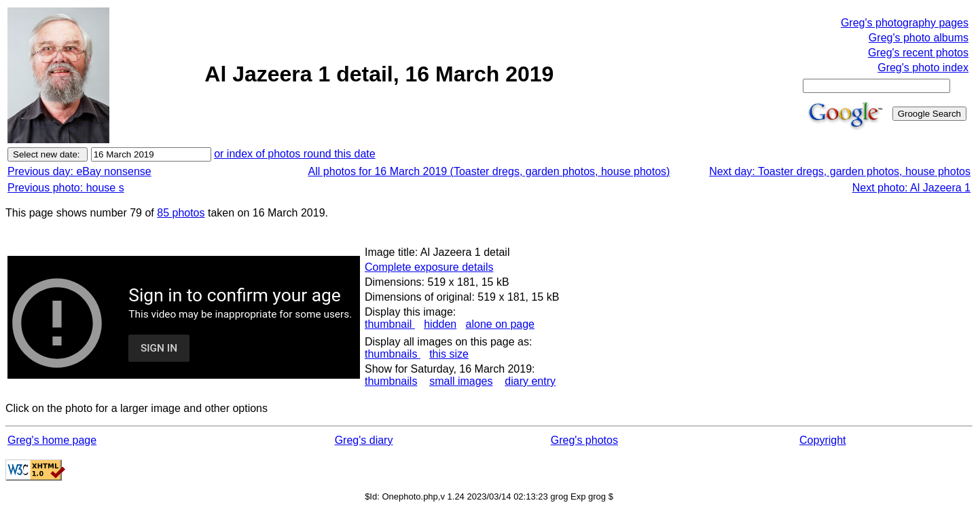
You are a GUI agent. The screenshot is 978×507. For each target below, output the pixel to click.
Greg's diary (364, 440)
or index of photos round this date (295, 153)
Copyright (822, 440)
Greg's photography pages (904, 23)
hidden (440, 324)
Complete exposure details (429, 267)
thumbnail (390, 324)
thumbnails (392, 354)
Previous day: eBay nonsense (79, 171)
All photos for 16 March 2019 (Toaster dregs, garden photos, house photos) (489, 171)
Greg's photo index (922, 67)
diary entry (530, 381)
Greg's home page (51, 440)
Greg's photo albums (918, 37)
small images (460, 381)
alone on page (500, 324)
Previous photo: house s (65, 187)
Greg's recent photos (918, 52)
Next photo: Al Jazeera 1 (911, 187)
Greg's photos (584, 440)
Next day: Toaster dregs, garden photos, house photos (840, 171)
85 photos (180, 213)
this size (449, 354)
